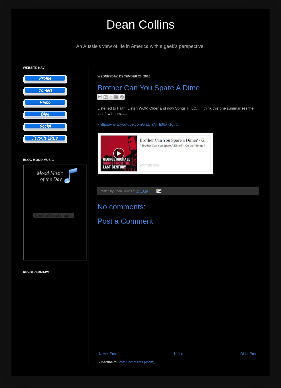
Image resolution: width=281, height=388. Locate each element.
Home (178, 354)
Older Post (248, 354)
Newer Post (108, 354)
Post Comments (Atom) (136, 362)
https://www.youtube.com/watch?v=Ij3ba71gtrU (139, 124)
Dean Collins (140, 24)
